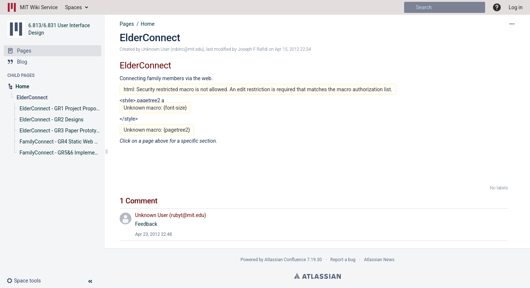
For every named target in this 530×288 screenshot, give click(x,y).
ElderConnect (150, 38)
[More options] (512, 23)
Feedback (146, 224)
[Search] (410, 7)
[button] (27, 280)
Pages (127, 24)
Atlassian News (379, 259)
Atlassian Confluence (285, 259)
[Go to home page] (32, 7)
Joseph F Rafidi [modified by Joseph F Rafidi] (253, 49)
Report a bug (343, 259)
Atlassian (317, 276)
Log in (516, 7)
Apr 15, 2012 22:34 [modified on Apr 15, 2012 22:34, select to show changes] (293, 49)
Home (148, 24)
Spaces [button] (73, 7)
